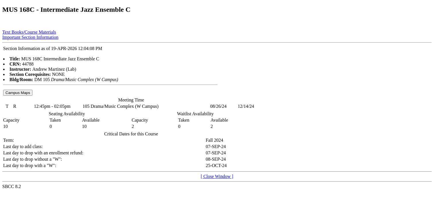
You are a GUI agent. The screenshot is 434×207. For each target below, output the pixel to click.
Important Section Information (30, 37)
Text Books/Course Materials (29, 32)
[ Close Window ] (217, 176)
